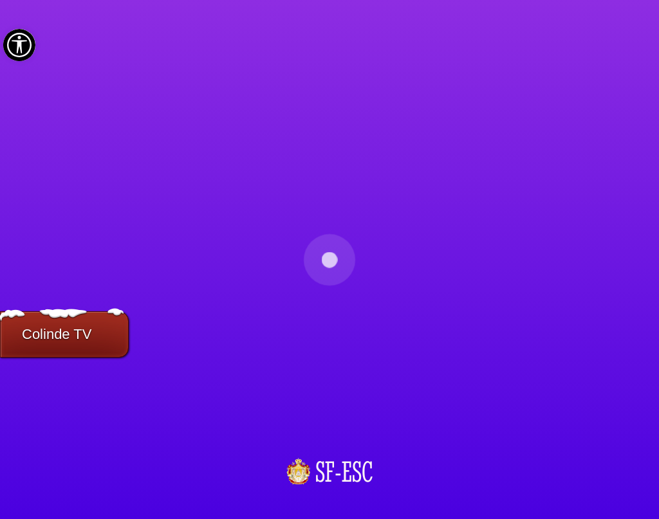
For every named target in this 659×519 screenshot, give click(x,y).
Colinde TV (56, 334)
